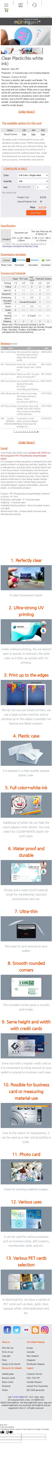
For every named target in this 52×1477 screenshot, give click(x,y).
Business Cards (8, 1378)
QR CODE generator (36, 1390)
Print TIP (36, 1378)
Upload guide (8, 1374)
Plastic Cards (7, 1382)
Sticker (5, 1390)
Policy (4, 1360)
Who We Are (7, 1348)
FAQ (29, 1378)
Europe (30, 1348)
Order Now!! (26, 111)
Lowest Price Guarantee (37, 1386)
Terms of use (7, 1352)
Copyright (6, 1356)
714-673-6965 (18, 1397)
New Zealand (32, 1356)
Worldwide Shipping (35, 1364)
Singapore (31, 1360)
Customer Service (34, 1374)
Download (19, 265)
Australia (30, 1352)
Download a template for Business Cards (20, 246)
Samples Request (34, 1382)
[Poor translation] (9, 1432)
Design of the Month (11, 1364)
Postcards (6, 1386)
